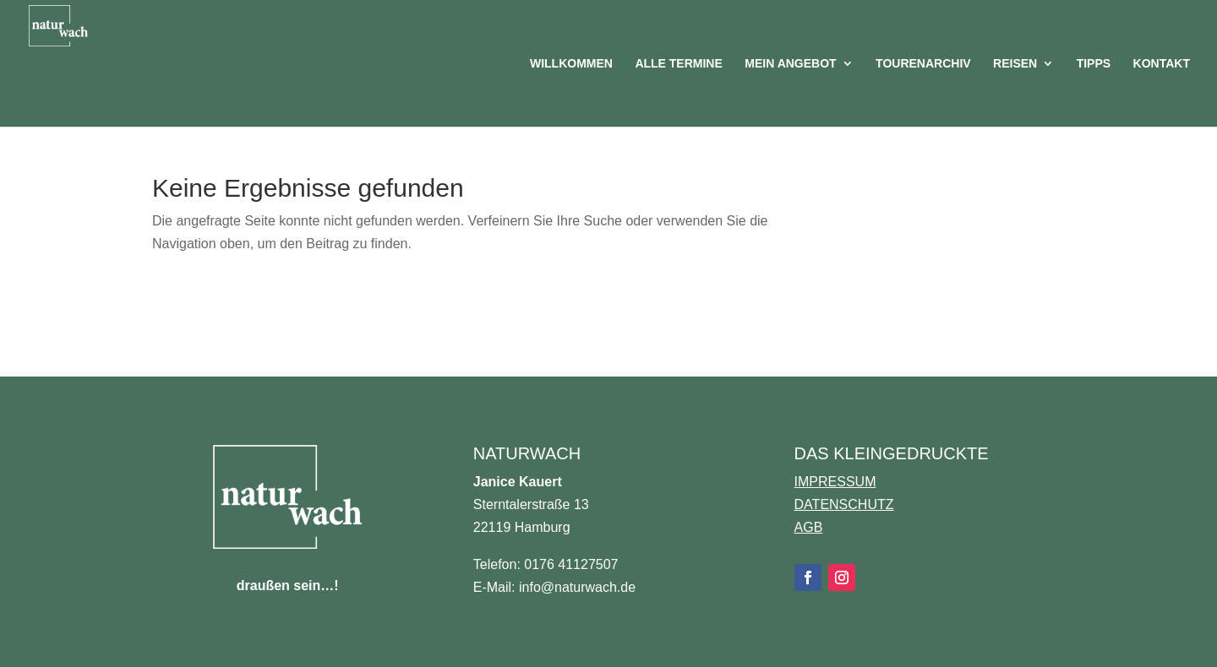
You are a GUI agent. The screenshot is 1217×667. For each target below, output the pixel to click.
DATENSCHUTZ (844, 504)
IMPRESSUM (835, 481)
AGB (808, 527)
